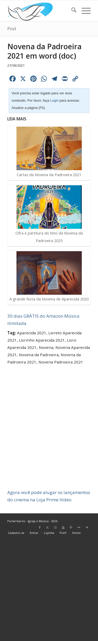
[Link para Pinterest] (71, 527)
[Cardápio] (83, 10)
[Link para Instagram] (55, 527)
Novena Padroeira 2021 (60, 362)
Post (11, 29)
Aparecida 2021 (31, 332)
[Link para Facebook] (40, 527)
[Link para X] (47, 527)
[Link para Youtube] (63, 527)
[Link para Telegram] (87, 527)
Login (54, 100)
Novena (46, 347)
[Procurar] (71, 10)
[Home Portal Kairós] (40, 10)
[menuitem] (71, 10)
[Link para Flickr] (79, 527)
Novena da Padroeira (39, 354)
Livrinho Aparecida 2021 (42, 340)
